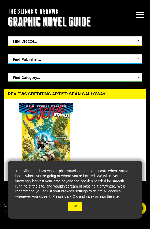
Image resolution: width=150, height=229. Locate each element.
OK (74, 206)
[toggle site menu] (139, 14)
